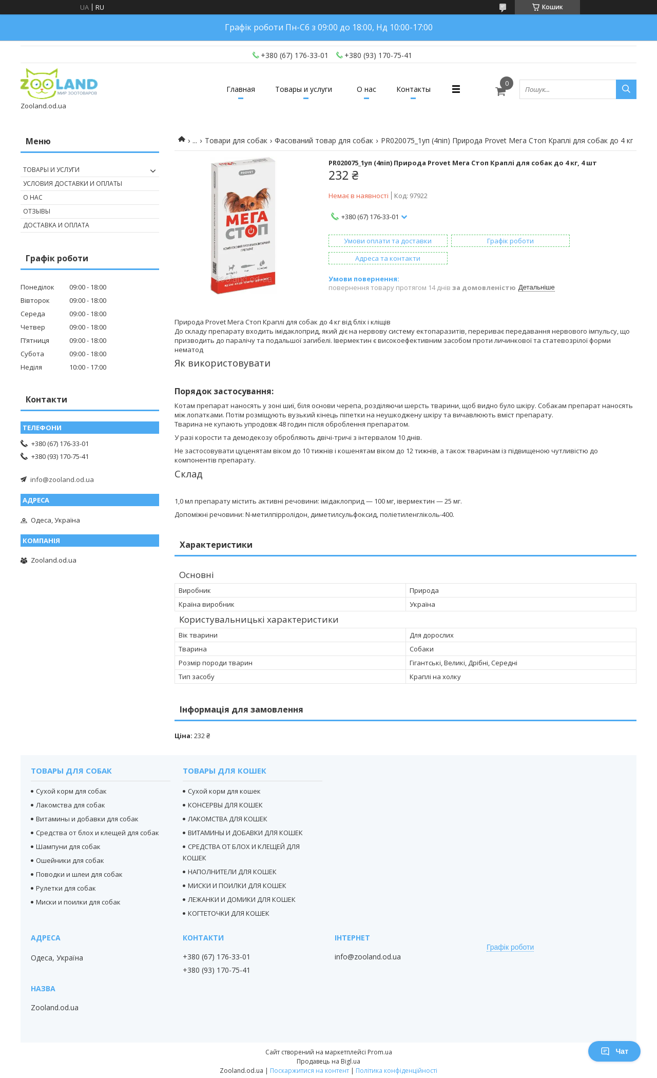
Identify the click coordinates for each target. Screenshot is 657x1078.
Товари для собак (236, 140)
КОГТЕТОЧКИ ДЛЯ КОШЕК (228, 910)
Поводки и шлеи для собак (79, 871)
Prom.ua (380, 1049)
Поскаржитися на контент (309, 1068)
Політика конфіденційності (396, 1068)
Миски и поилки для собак (78, 899)
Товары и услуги (301, 89)
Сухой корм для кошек (224, 788)
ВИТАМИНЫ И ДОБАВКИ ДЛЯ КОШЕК (245, 830)
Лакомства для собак (70, 802)
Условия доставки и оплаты (72, 183)
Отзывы (36, 211)
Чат (614, 1051)
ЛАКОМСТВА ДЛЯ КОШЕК (227, 816)
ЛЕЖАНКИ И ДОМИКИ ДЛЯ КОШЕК (242, 896)
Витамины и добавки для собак (87, 816)
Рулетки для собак (66, 885)
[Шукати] (626, 89)
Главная (232, 89)
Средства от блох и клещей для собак (97, 830)
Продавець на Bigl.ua (328, 1058)
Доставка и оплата (56, 225)
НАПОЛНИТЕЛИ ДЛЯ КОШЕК (232, 869)
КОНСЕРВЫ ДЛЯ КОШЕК (225, 802)
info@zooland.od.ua (62, 479)
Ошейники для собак (70, 857)
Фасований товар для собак (324, 140)
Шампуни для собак (68, 844)
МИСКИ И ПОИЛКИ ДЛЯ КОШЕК (237, 883)
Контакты (421, 89)
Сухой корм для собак (71, 788)
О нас (369, 89)
